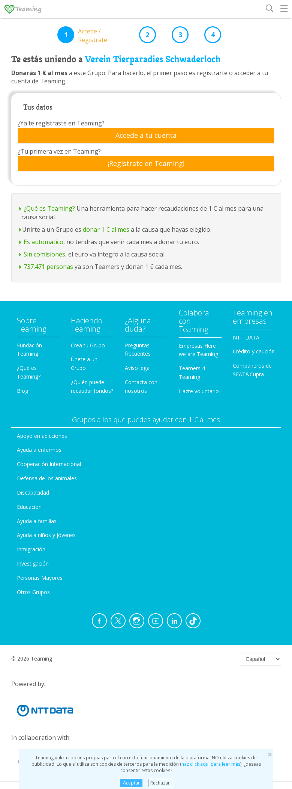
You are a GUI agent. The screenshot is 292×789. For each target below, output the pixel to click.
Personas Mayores (40, 577)
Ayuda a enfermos (39, 449)
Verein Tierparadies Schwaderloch (153, 59)
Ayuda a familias (37, 521)
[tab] (146, 135)
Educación (29, 506)
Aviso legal (138, 367)
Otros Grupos (33, 592)
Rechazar (160, 783)
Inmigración (31, 549)
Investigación (33, 563)
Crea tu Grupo (88, 345)
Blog (22, 390)
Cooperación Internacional (49, 464)
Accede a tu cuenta (146, 135)
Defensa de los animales (47, 478)
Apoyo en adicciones (42, 435)
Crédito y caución (254, 351)
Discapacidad (33, 492)
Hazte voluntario (199, 391)
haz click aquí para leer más (210, 764)
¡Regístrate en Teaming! (146, 163)
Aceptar (131, 783)
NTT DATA (246, 337)
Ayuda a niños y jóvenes (46, 535)
